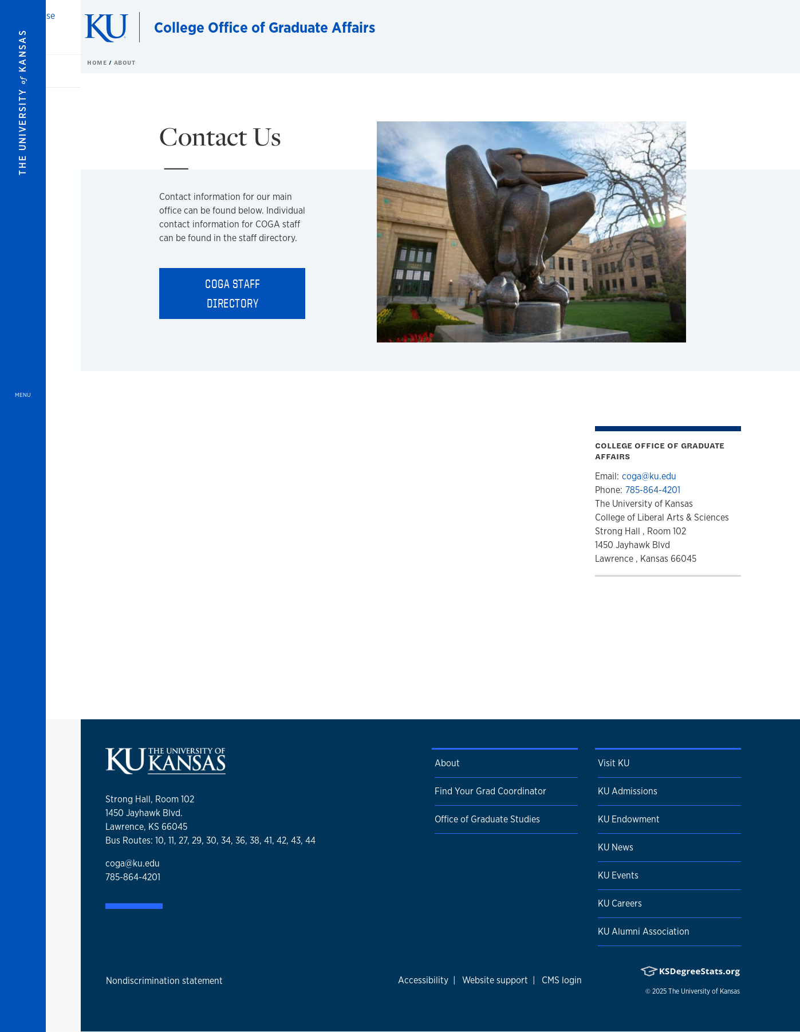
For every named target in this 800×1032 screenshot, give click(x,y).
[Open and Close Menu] (23, 516)
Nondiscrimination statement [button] (164, 981)
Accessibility (423, 980)
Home (98, 62)
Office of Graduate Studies (487, 819)
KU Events (618, 875)
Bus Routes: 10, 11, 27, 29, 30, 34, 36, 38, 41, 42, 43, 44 (210, 840)
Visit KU (613, 763)
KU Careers (620, 903)
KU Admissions (627, 791)
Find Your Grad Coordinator (490, 791)
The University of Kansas (704, 991)
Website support (495, 980)
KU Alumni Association (643, 931)
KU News (615, 847)
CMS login (562, 980)
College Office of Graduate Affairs (264, 27)
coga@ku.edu (649, 476)
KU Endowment (629, 819)
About (447, 763)
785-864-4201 (652, 490)
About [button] (125, 62)
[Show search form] (749, 27)
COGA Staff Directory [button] (232, 293)
